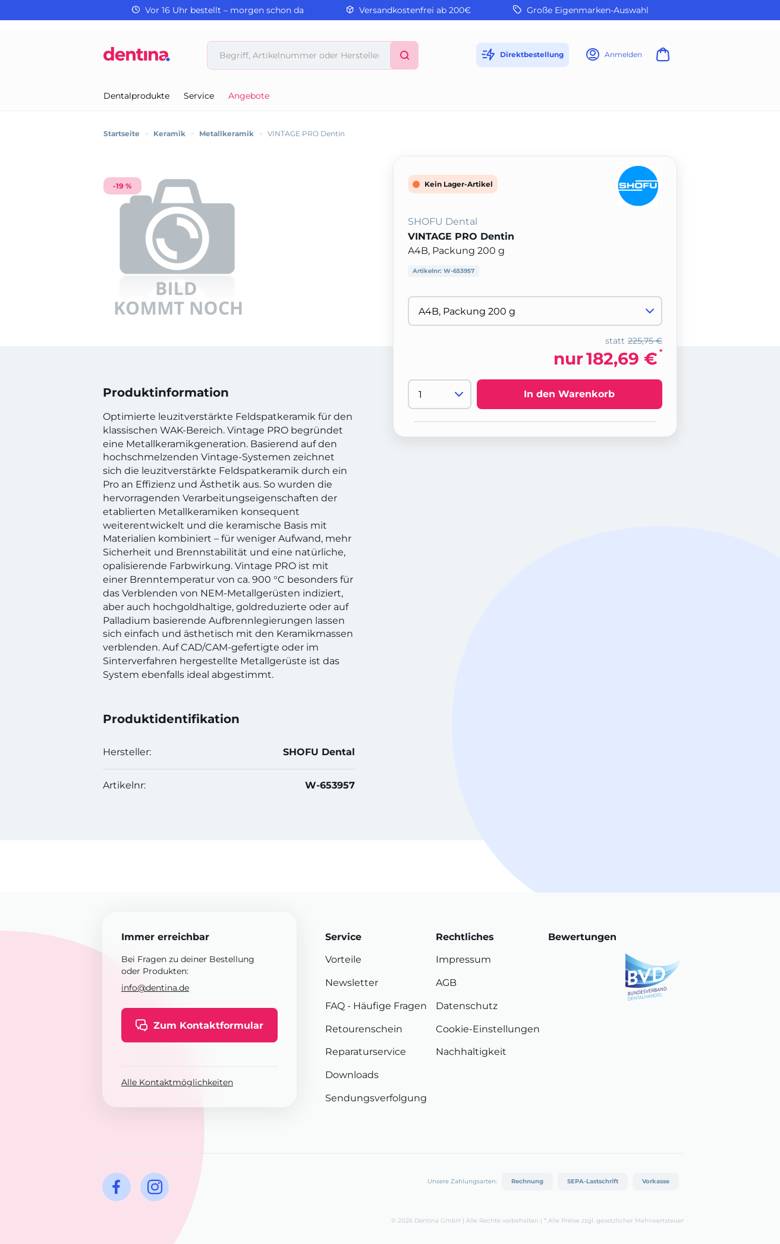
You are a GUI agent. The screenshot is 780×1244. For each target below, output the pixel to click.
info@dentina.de (155, 987)
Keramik (169, 133)
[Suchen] (404, 55)
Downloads (352, 1074)
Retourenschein (363, 1029)
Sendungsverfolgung (376, 1098)
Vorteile (343, 959)
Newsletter (351, 982)
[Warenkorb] (665, 58)
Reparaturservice (365, 1051)
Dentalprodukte (136, 95)
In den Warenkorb (569, 394)
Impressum (463, 959)
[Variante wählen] (535, 311)
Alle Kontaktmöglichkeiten (177, 1082)
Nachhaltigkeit (471, 1051)
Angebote (248, 95)
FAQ (335, 1005)
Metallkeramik (226, 133)
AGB (446, 982)
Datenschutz (467, 1005)
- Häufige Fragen (386, 1005)
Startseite (121, 133)
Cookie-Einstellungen (488, 1029)
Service (199, 95)
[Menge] (439, 394)
